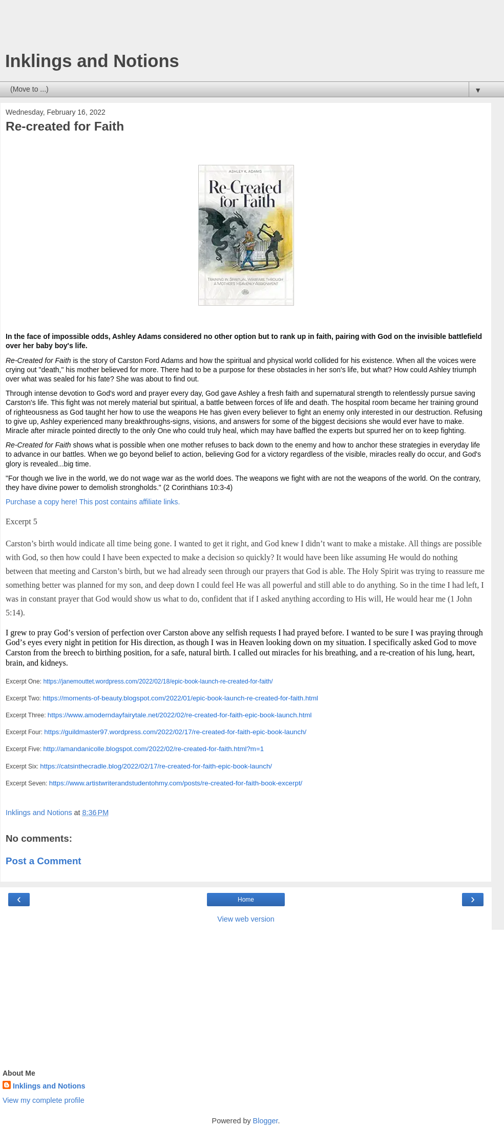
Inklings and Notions (92, 61)
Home (246, 899)
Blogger (265, 1121)
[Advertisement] (246, 28)
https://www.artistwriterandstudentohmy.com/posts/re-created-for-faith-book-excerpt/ (176, 783)
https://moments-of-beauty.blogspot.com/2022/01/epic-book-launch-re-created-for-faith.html (180, 698)
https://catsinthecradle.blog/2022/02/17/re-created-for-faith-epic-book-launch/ (156, 766)
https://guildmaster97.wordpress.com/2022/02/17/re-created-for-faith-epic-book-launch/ (175, 732)
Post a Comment (43, 861)
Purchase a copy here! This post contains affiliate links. (93, 502)
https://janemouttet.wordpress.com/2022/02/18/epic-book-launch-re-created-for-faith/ (157, 681)
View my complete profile (44, 1100)
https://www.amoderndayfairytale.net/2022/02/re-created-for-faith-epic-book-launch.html (180, 715)
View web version (246, 919)
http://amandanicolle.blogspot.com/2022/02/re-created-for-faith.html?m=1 (153, 749)
